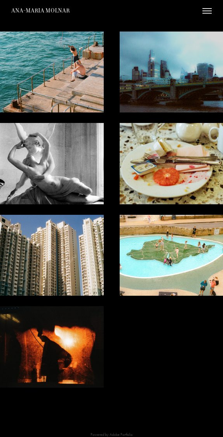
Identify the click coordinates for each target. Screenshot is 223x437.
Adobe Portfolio (121, 434)
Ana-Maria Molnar (40, 10)
